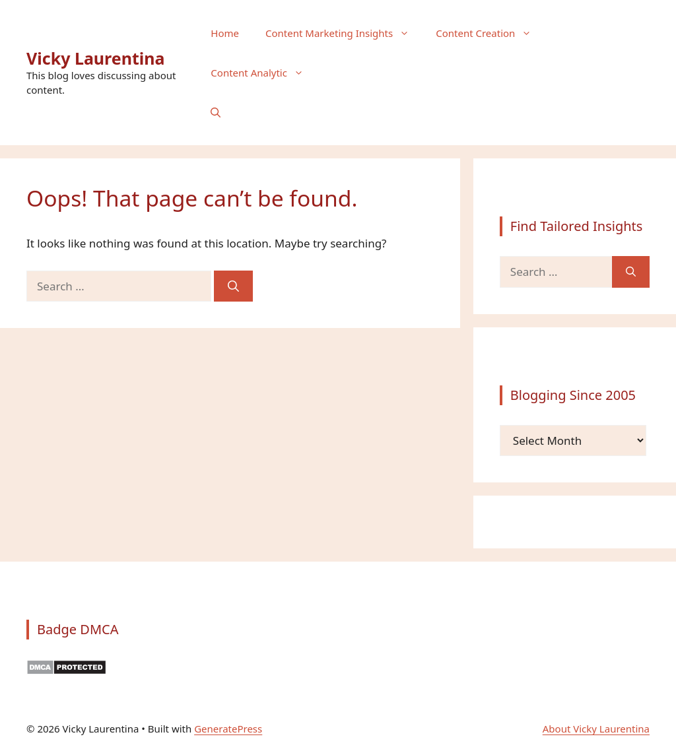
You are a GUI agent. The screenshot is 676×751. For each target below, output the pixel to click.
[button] (215, 112)
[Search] (233, 286)
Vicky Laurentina (95, 58)
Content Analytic (264, 72)
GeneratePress (228, 728)
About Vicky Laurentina (596, 728)
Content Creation (490, 33)
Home (225, 33)
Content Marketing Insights (343, 33)
